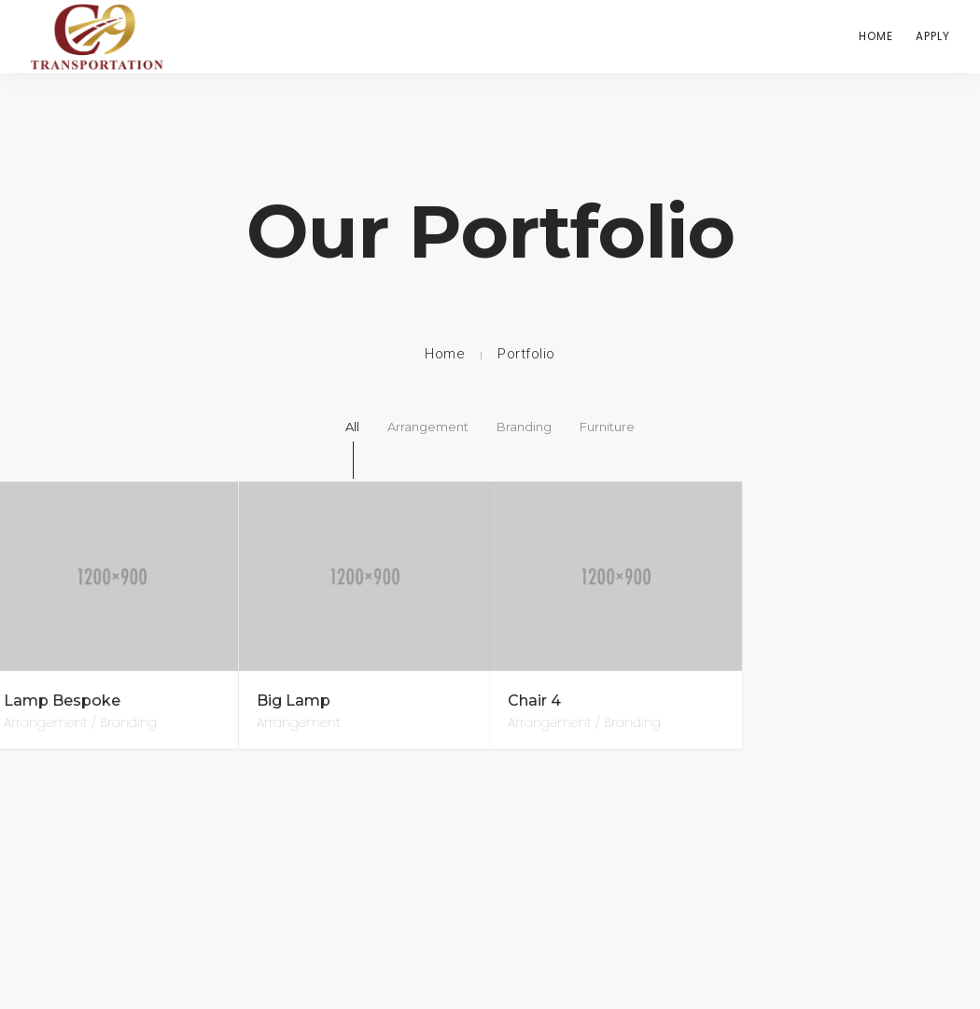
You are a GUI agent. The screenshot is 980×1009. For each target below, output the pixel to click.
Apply (933, 36)
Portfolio (526, 353)
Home (876, 36)
